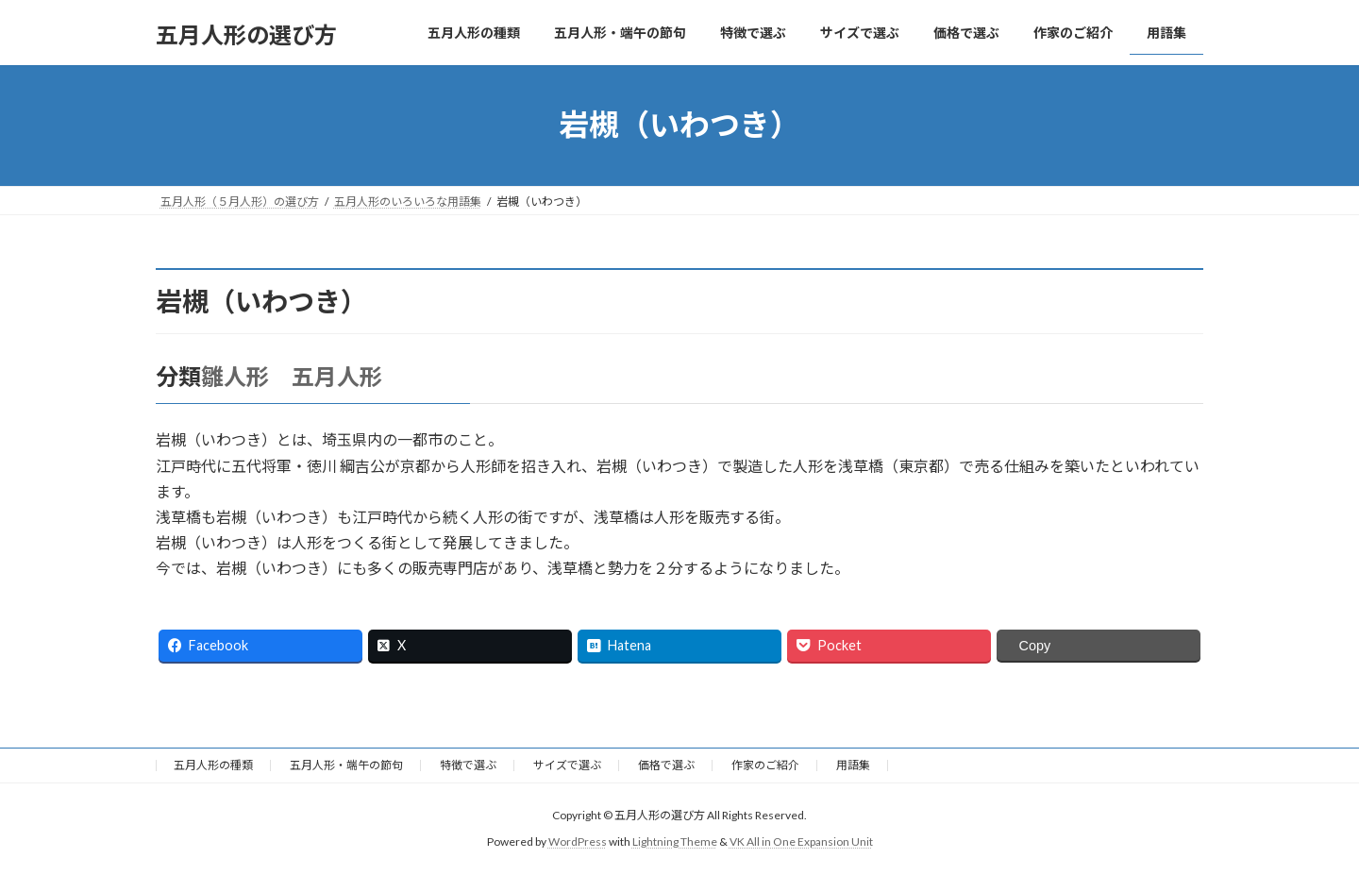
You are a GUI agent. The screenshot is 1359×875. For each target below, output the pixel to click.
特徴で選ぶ (468, 765)
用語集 (853, 765)
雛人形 (235, 376)
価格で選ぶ (666, 765)
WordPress (577, 841)
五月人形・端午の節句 (346, 765)
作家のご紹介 (765, 765)
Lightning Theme (674, 841)
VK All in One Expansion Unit (801, 841)
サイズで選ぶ (567, 765)
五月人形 (337, 376)
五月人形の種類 (213, 765)
